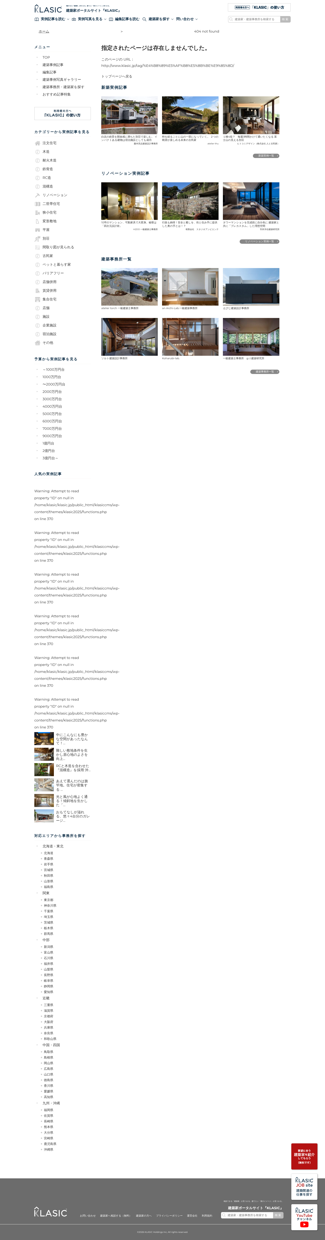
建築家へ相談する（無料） (116, 1215)
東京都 (48, 900)
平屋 (42, 230)
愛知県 (48, 992)
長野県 (48, 975)
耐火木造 (45, 160)
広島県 (48, 1069)
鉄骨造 (43, 169)
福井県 (48, 964)
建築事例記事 (53, 65)
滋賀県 (48, 1011)
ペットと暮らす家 (52, 265)
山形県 (48, 881)
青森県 (48, 859)
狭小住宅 (45, 212)
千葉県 (48, 911)
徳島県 (48, 1080)
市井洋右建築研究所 (269, 229)
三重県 (48, 1005)
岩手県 (48, 864)
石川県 (48, 958)
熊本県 (48, 1127)
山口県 (48, 1074)
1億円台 (48, 443)
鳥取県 (48, 1052)
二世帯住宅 (47, 204)
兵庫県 (48, 1027)
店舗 (42, 308)
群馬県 (48, 934)
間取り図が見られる (54, 247)
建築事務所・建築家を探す (64, 87)
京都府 (48, 1016)
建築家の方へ (144, 1215)
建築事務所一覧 (265, 371)
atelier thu (213, 143)
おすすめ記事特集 (57, 94)
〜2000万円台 (54, 384)
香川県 (48, 1086)
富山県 (48, 952)
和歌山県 (50, 1039)
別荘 (42, 238)
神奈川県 (50, 905)
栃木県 (48, 928)
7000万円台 (52, 429)
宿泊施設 (45, 334)
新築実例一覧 (266, 155)
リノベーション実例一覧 (259, 241)
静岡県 (48, 986)
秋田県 (48, 876)
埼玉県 (48, 917)
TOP (46, 58)
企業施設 (45, 325)
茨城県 (48, 922)
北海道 (48, 853)
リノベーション (50, 195)
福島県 (48, 887)
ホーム (44, 32)
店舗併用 (45, 282)
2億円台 (49, 451)
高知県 (48, 1097)
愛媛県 (48, 1091)
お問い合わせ (88, 1215)
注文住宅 (45, 143)
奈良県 (48, 1033)
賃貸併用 (45, 291)
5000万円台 (52, 414)
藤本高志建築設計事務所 (146, 143)
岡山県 (48, 1063)
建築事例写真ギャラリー (62, 80)
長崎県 (48, 1121)
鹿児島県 (50, 1144)
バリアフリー (49, 273)
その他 (43, 343)
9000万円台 (52, 436)
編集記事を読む (124, 19)
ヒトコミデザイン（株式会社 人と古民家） (258, 143)
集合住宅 (45, 299)
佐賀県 (48, 1116)
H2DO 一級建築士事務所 (145, 229)
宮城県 (48, 870)
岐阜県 (48, 981)
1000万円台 (52, 377)
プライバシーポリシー (169, 1215)
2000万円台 (52, 392)
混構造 (43, 186)
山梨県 (48, 969)
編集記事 (49, 72)
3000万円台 (52, 399)
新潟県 (48, 947)
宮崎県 (48, 1138)
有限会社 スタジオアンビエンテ (202, 229)
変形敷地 (45, 221)
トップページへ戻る (117, 76)
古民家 (43, 256)
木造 (42, 152)
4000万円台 (52, 407)
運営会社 (192, 1215)
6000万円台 (52, 421)
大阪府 (48, 1022)
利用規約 (207, 1215)
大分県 (48, 1133)
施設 (42, 317)
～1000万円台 (54, 370)
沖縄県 (48, 1149)
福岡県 (48, 1110)
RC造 (42, 178)
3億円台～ (50, 458)
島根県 (48, 1057)
